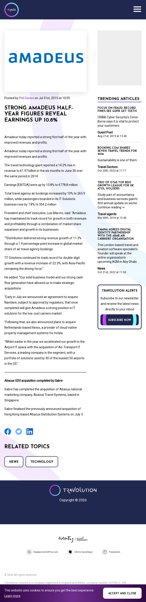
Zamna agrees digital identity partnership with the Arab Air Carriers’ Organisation (116, 234)
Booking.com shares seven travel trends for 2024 (117, 151)
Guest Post (105, 132)
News (13, 462)
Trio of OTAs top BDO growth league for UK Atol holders (116, 185)
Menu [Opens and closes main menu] (137, 9)
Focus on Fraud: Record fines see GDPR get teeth (117, 110)
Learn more (12, 596)
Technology (41, 462)
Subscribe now (119, 320)
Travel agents (107, 214)
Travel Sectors (108, 167)
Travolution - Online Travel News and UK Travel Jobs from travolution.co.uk (73, 490)
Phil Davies (26, 98)
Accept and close (122, 593)
